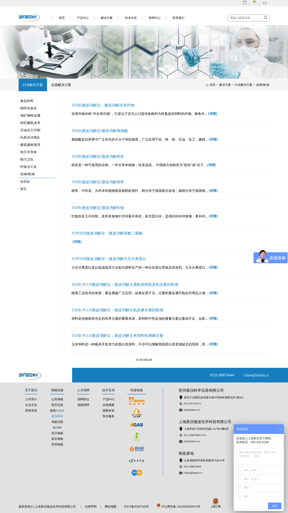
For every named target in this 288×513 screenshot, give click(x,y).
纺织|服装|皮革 (29, 122)
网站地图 (110, 506)
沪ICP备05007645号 (136, 506)
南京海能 (57, 438)
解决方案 (225, 84)
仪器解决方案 (61, 85)
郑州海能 (57, 444)
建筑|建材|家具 (29, 144)
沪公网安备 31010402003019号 (180, 506)
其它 (23, 189)
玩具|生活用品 (29, 137)
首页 (212, 84)
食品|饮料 (26, 101)
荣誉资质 (31, 410)
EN (265, 3)
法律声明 (91, 506)
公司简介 (31, 399)
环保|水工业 (28, 166)
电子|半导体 (28, 152)
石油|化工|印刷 (29, 130)
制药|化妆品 (28, 108)
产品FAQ (108, 399)
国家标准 (108, 410)
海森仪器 (57, 421)
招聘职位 (83, 399)
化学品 (24, 181)
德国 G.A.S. (57, 410)
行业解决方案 (33, 85)
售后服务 (108, 416)
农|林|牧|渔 (262, 84)
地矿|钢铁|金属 (29, 115)
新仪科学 (57, 416)
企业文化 (31, 405)
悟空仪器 (57, 405)
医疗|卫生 (26, 159)
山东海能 (57, 399)
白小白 (57, 427)
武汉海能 (57, 433)
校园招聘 (83, 405)
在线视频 (108, 405)
